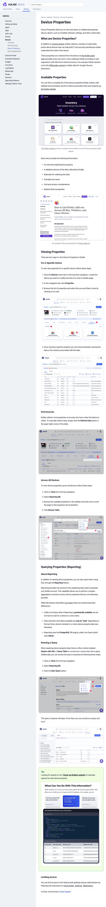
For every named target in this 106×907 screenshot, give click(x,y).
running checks (58, 44)
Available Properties (53, 77)
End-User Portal (10, 56)
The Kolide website (47, 148)
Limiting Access (49, 877)
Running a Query (49, 642)
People (7, 74)
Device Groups (13, 45)
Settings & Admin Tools (13, 84)
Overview (8, 21)
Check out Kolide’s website (74, 775)
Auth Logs (8, 34)
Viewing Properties (53, 252)
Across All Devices (50, 480)
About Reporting (49, 574)
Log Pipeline (9, 68)
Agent (7, 27)
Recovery (8, 77)
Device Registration (14, 51)
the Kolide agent (88, 56)
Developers (37, 9)
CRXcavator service (57, 65)
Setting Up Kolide (11, 24)
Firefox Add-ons (84, 243)
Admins (26, 9)
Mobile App (9, 71)
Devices (8, 40)
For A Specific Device (51, 263)
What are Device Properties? (58, 38)
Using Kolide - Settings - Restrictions (78, 886)
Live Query (8, 65)
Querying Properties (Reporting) (61, 567)
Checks (7, 37)
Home (43, 17)
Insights (8, 62)
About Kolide (7, 9)
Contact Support (65, 892)
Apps (7, 30)
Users (18, 9)
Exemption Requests (12, 59)
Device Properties (14, 48)
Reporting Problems (12, 80)
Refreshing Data (47, 412)
